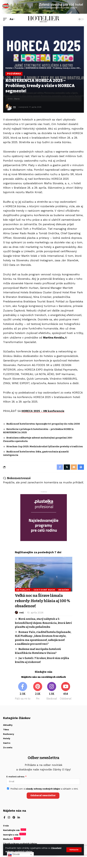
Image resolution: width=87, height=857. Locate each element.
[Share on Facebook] (60, 467)
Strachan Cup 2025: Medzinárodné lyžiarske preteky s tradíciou (44, 446)
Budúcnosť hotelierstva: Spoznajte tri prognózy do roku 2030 (43, 423)
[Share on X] (67, 467)
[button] (74, 849)
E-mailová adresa (15, 776)
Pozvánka (14, 73)
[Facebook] (22, 691)
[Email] (74, 467)
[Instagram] (51, 691)
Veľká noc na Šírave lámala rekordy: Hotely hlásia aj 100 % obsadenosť (42, 600)
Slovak (14, 854)
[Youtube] (65, 691)
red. (21, 612)
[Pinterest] (37, 691)
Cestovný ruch (44, 590)
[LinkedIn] (18, 817)
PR (14, 107)
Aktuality (23, 590)
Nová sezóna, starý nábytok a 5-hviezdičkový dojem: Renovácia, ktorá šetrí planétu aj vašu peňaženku (43, 623)
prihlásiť (78, 482)
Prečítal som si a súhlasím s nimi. (44, 788)
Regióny (63, 590)
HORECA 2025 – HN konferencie (43, 411)
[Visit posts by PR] (8, 107)
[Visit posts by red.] (16, 612)
